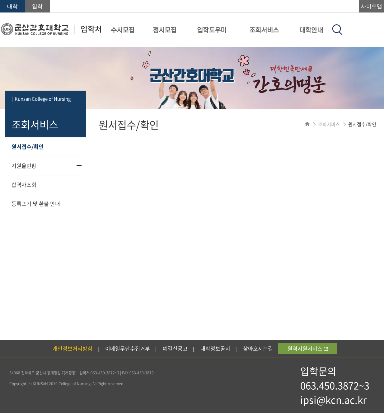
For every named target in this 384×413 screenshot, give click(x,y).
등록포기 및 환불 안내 (36, 203)
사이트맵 (371, 6)
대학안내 (311, 30)
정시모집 (164, 30)
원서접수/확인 (28, 146)
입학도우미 (212, 30)
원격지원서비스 (308, 348)
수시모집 (122, 30)
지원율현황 (24, 165)
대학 (12, 6)
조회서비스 (264, 30)
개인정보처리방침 (72, 348)
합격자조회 (24, 184)
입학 (37, 6)
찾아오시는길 (258, 348)
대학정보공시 (215, 348)
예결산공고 (175, 348)
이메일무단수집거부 (127, 348)
